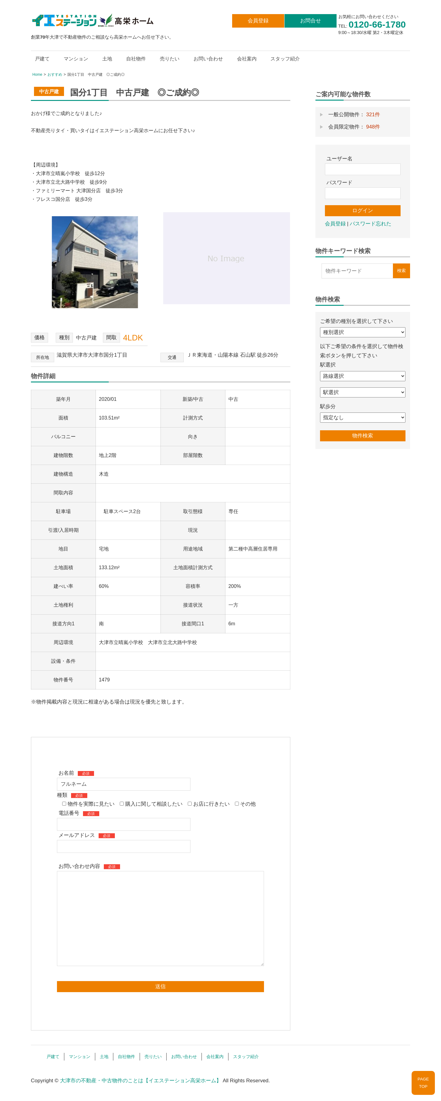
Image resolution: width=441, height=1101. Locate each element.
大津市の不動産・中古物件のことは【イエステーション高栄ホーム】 (140, 1081)
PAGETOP (423, 1083)
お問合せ (310, 21)
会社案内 (247, 58)
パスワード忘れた (370, 224)
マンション (76, 58)
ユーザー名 (339, 159)
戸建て (42, 58)
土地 (107, 58)
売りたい (169, 58)
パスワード (339, 183)
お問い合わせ (208, 58)
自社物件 (136, 58)
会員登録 (258, 21)
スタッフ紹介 (285, 58)
